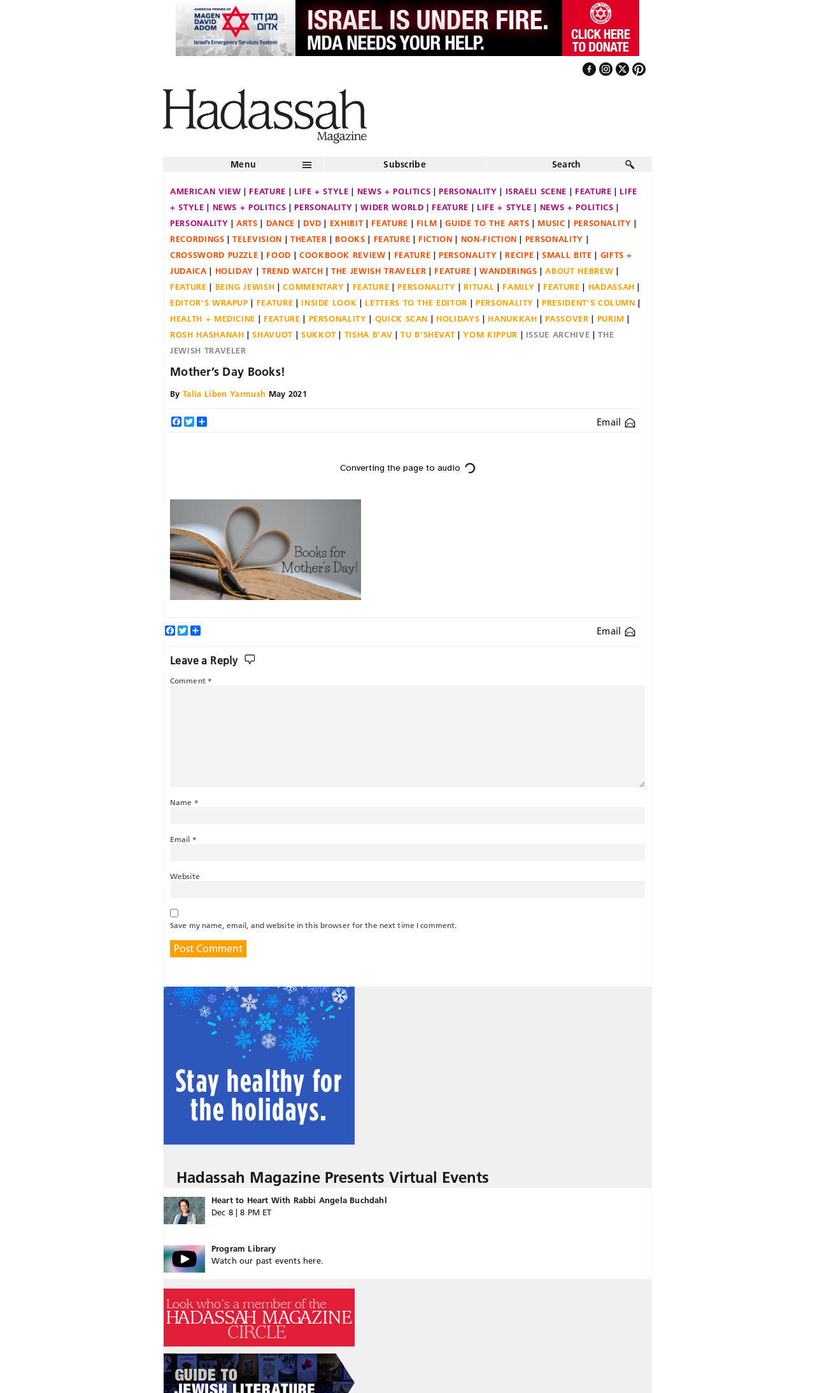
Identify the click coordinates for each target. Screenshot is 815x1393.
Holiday (234, 271)
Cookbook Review (342, 255)
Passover (566, 318)
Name (184, 802)
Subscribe (404, 164)
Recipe (519, 255)
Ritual (479, 287)
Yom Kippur (490, 334)
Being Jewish (245, 287)
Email (616, 422)
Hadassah (611, 287)
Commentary (313, 287)
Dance (280, 223)
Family (518, 287)
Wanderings (508, 271)
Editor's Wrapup (209, 302)
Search (566, 164)
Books (350, 239)
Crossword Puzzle (214, 255)
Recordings (197, 239)
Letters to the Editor (416, 302)
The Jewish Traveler (378, 271)
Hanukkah (512, 318)
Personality (468, 191)
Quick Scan (402, 318)
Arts (247, 223)
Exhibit (347, 223)
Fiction (435, 239)
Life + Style (321, 191)
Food (278, 255)
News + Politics (394, 191)
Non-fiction (489, 239)
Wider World (391, 207)
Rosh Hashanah (207, 334)
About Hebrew (579, 271)
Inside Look (329, 302)
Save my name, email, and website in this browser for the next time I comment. (313, 925)
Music (551, 223)
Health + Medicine (212, 318)
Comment (191, 680)
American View (205, 191)
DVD (312, 223)
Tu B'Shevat (427, 334)
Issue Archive (558, 334)
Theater (308, 239)
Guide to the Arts (487, 223)
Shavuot (272, 334)
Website (185, 876)
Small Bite (567, 255)
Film (426, 223)
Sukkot (318, 334)
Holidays (457, 318)
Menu (243, 164)
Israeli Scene (536, 191)
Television (257, 239)
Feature (267, 191)
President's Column (588, 302)
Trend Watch (292, 271)
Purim (611, 318)
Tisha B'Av (368, 334)
